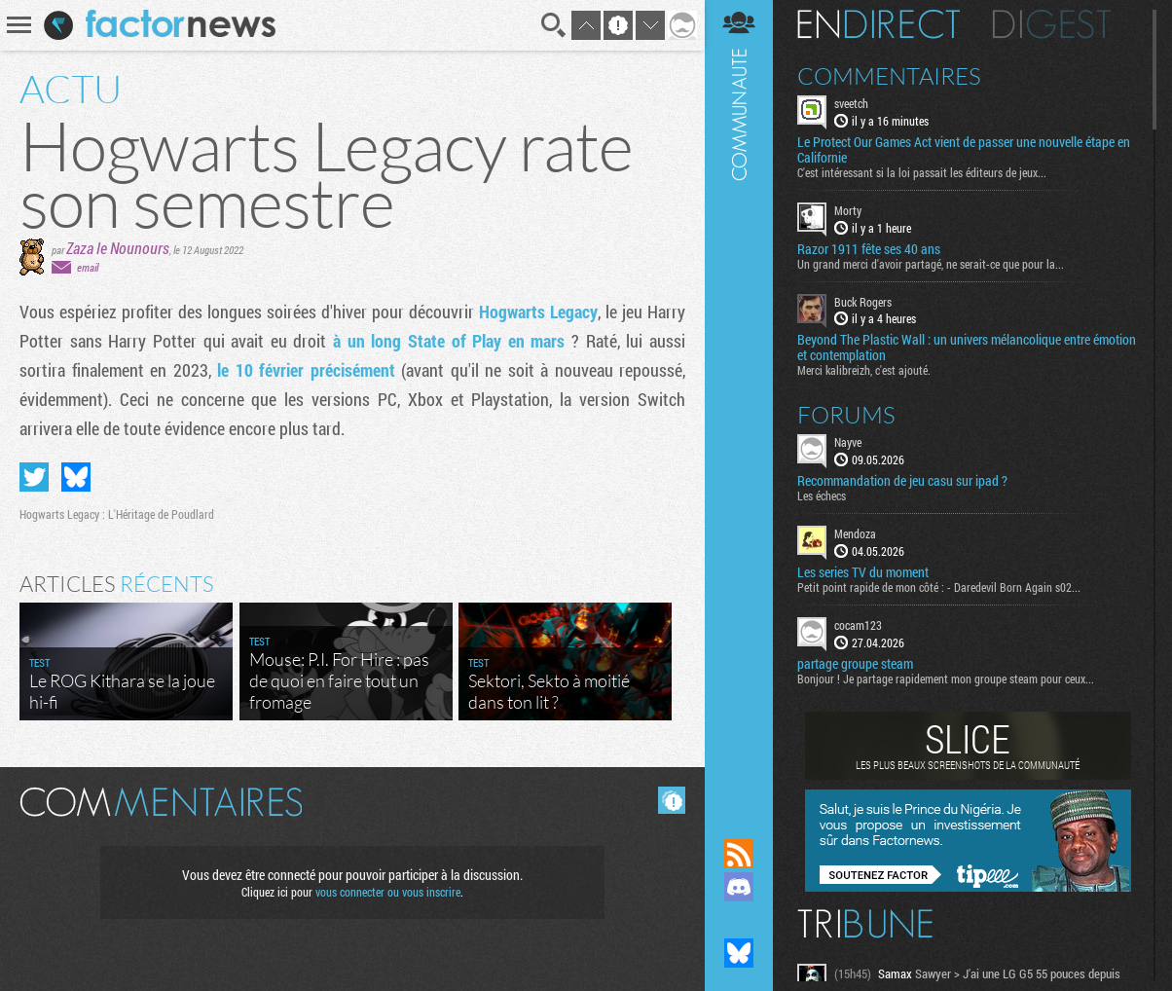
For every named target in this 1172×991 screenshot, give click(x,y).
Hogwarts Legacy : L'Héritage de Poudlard (116, 514)
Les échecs (821, 495)
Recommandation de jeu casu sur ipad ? (902, 481)
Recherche (553, 25)
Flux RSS (738, 853)
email (87, 267)
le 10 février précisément (306, 370)
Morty (847, 210)
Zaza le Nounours (117, 248)
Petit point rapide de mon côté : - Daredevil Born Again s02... (938, 587)
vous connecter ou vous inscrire (387, 891)
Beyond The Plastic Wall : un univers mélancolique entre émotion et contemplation (966, 347)
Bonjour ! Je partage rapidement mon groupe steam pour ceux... (945, 678)
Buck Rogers (863, 302)
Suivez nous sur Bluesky (738, 953)
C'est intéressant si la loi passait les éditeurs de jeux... (921, 172)
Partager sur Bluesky (76, 477)
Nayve (847, 442)
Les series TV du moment (863, 572)
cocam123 (858, 625)
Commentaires (889, 76)
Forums (846, 414)
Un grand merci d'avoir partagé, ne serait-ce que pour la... (930, 264)
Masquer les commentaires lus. (671, 800)
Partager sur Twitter (34, 477)
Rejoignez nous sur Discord (738, 886)
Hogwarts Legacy (538, 311)
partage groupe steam (855, 664)
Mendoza (855, 533)
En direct (878, 24)
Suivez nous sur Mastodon (738, 920)
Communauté (738, 400)
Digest (1052, 24)
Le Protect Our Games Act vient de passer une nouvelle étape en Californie (963, 149)
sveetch (851, 103)
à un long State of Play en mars (449, 340)
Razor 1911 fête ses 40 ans (868, 249)
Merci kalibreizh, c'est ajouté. (864, 370)
